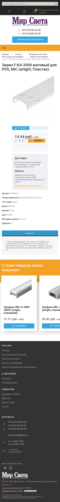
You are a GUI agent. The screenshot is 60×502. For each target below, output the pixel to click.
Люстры (6, 350)
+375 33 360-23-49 (29, 33)
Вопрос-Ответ (8, 402)
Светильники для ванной (14, 354)
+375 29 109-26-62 (17, 425)
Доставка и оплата (11, 394)
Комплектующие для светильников (19, 367)
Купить (36, 140)
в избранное (39, 128)
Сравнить (21, 128)
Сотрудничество (9, 383)
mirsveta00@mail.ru (17, 435)
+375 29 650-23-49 (29, 30)
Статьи (5, 406)
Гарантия (6, 398)
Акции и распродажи (12, 363)
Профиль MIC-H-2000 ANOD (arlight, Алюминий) (16, 310)
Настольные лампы (11, 359)
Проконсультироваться (30, 40)
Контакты (6, 378)
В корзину (19, 325)
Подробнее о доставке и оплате (28, 186)
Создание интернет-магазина (12, 488)
